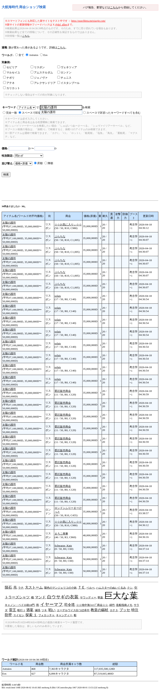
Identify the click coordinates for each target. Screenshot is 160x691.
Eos (45, 55)
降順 (50, 163)
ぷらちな (60, 236)
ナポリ (9, 77)
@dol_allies (61, 24)
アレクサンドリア (43, 82)
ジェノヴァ (39, 77)
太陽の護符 (9, 222)
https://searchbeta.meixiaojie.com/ (88, 20)
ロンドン (64, 72)
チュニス (64, 77)
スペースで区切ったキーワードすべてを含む (113, 112)
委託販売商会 (63, 391)
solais (58, 295)
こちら (114, 7)
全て (21, 55)
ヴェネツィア (67, 67)
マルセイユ (11, 72)
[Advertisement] (77, 189)
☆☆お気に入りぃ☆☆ (68, 224)
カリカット (11, 88)
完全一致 (11, 112)
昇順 (40, 163)
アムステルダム (42, 72)
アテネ (9, 82)
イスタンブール (68, 82)
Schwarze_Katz (63, 545)
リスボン (38, 67)
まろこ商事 (61, 533)
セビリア (10, 67)
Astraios (33, 55)
